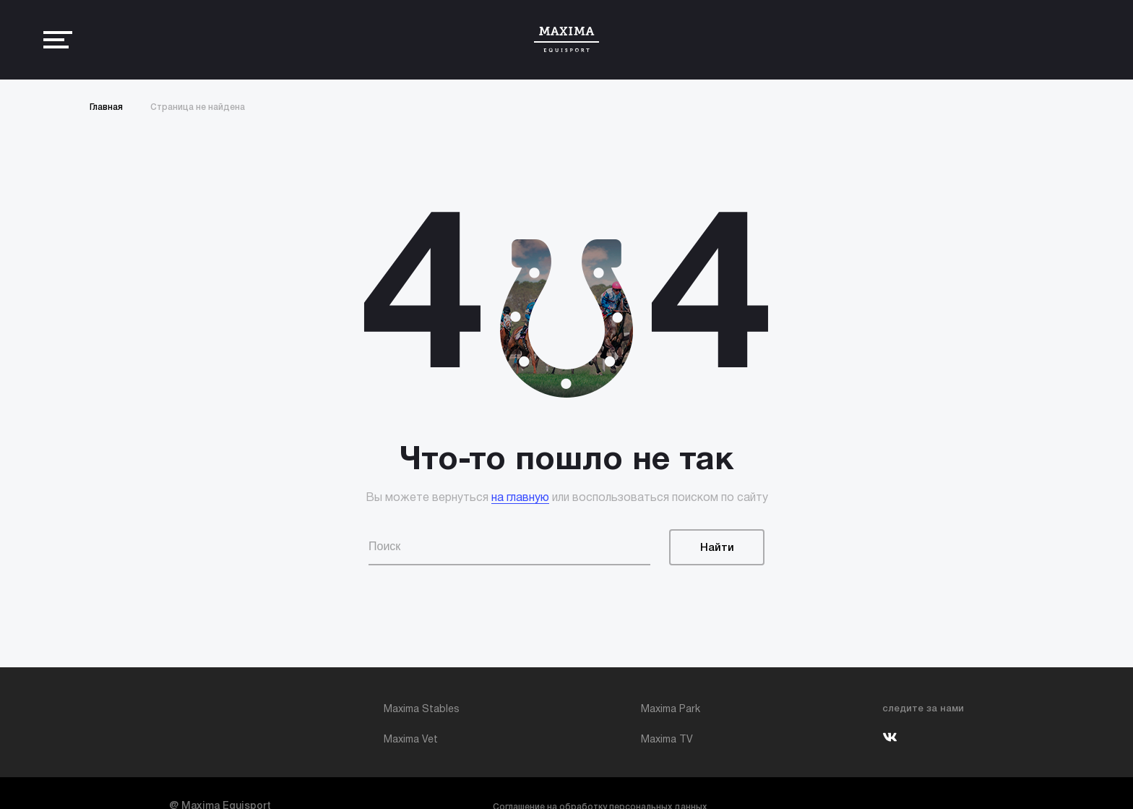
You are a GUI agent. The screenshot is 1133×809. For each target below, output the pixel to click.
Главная (106, 107)
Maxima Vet (411, 740)
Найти (717, 548)
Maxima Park (670, 709)
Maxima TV (667, 740)
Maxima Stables (422, 709)
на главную (520, 498)
